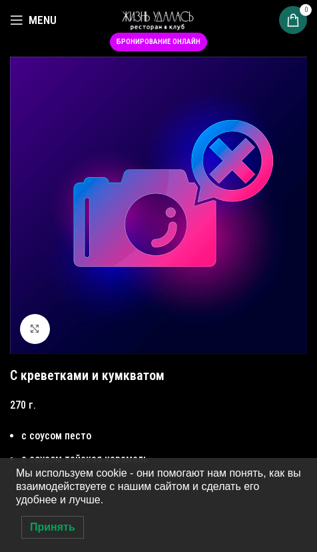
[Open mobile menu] (33, 20)
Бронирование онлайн (158, 41)
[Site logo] (158, 19)
